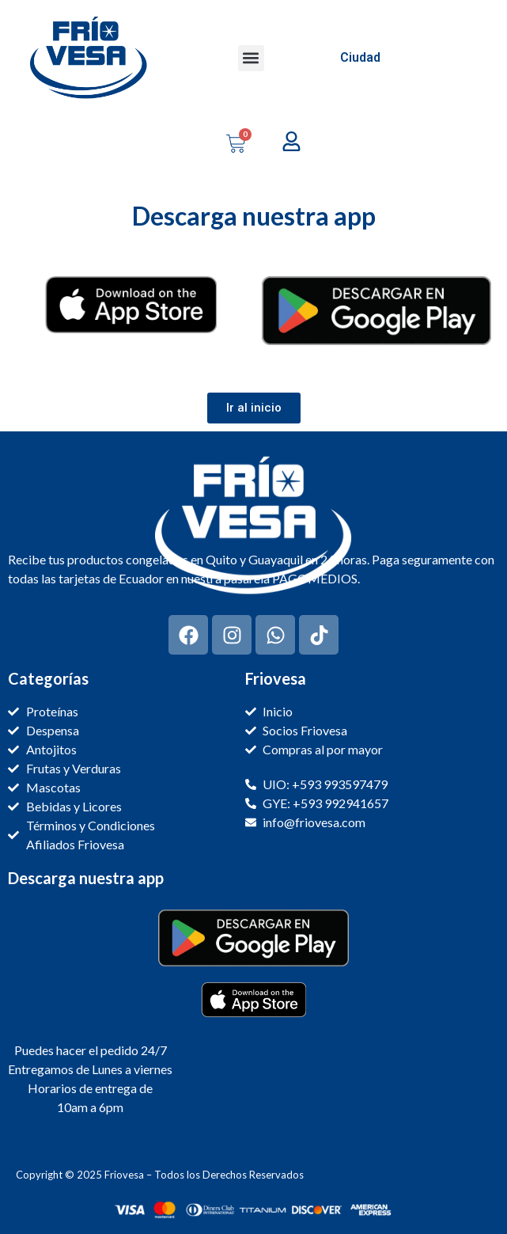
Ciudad (360, 57)
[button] (251, 58)
